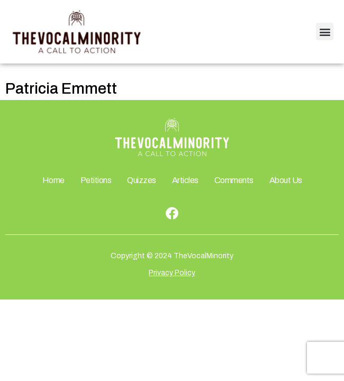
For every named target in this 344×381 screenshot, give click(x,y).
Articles (185, 180)
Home (53, 180)
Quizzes (141, 180)
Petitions (96, 180)
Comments (234, 180)
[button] (324, 31)
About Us (285, 180)
